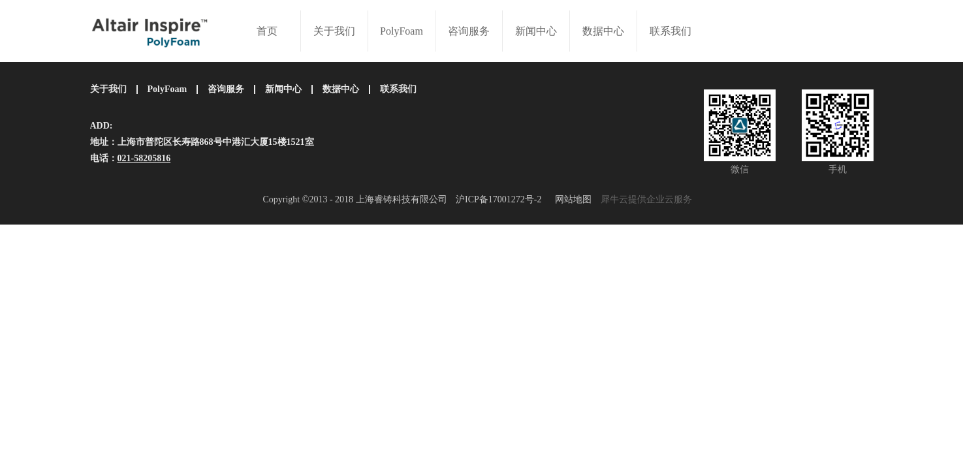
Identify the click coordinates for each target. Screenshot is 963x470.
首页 (267, 31)
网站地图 (571, 199)
